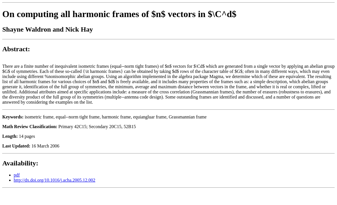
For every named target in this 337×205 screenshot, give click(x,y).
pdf (17, 175)
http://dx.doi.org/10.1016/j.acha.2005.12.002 (54, 180)
